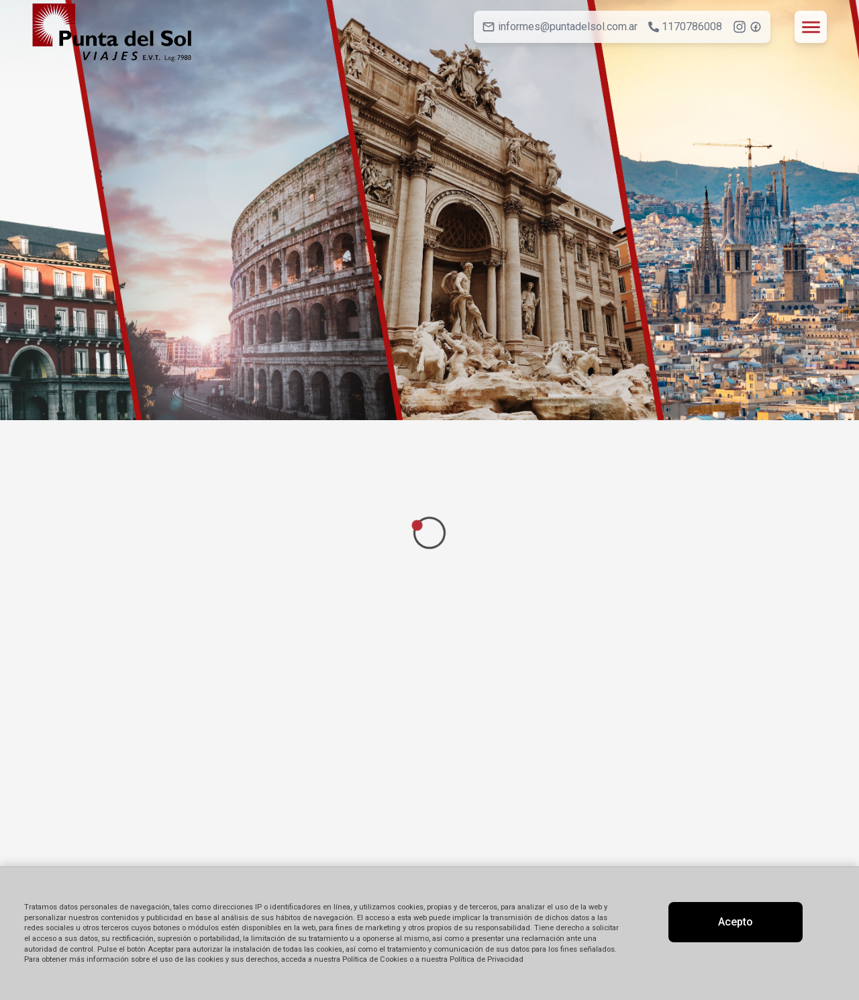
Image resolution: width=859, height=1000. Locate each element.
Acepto (735, 921)
